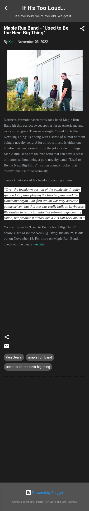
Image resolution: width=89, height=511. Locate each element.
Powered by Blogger (44, 493)
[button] (82, 29)
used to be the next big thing (28, 367)
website (38, 244)
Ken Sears (14, 357)
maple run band (40, 357)
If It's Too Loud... (43, 8)
